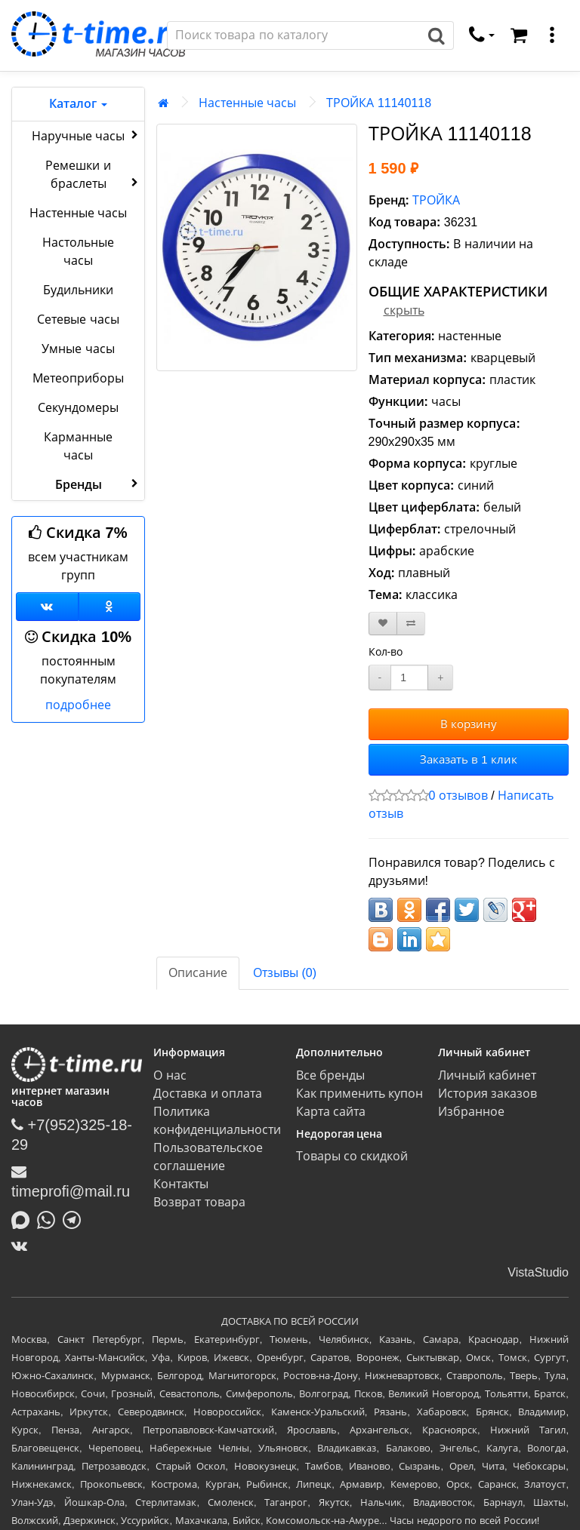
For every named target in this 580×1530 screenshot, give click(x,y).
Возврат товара (199, 1202)
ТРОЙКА (436, 200)
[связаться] (481, 35)
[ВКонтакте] (23, 1245)
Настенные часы (78, 213)
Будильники (78, 290)
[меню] (552, 35)
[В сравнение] (410, 623)
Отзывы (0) (284, 972)
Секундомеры (78, 407)
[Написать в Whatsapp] (50, 1218)
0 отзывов (458, 795)
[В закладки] (383, 623)
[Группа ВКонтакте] (47, 606)
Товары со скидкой (352, 1156)
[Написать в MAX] (24, 1218)
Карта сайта (331, 1111)
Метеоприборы (78, 378)
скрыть (404, 310)
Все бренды (330, 1075)
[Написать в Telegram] (75, 1218)
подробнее (78, 705)
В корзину (468, 723)
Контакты (180, 1184)
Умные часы (78, 349)
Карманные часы (78, 446)
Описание (197, 972)
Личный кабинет (487, 1075)
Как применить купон (360, 1093)
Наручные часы (86, 135)
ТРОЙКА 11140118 (378, 103)
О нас (169, 1075)
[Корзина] (518, 35)
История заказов (487, 1093)
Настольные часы (78, 251)
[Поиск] (294, 35)
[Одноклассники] (110, 606)
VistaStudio (538, 1272)
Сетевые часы (78, 319)
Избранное (471, 1111)
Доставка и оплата (207, 1093)
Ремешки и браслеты (93, 174)
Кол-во (386, 652)
